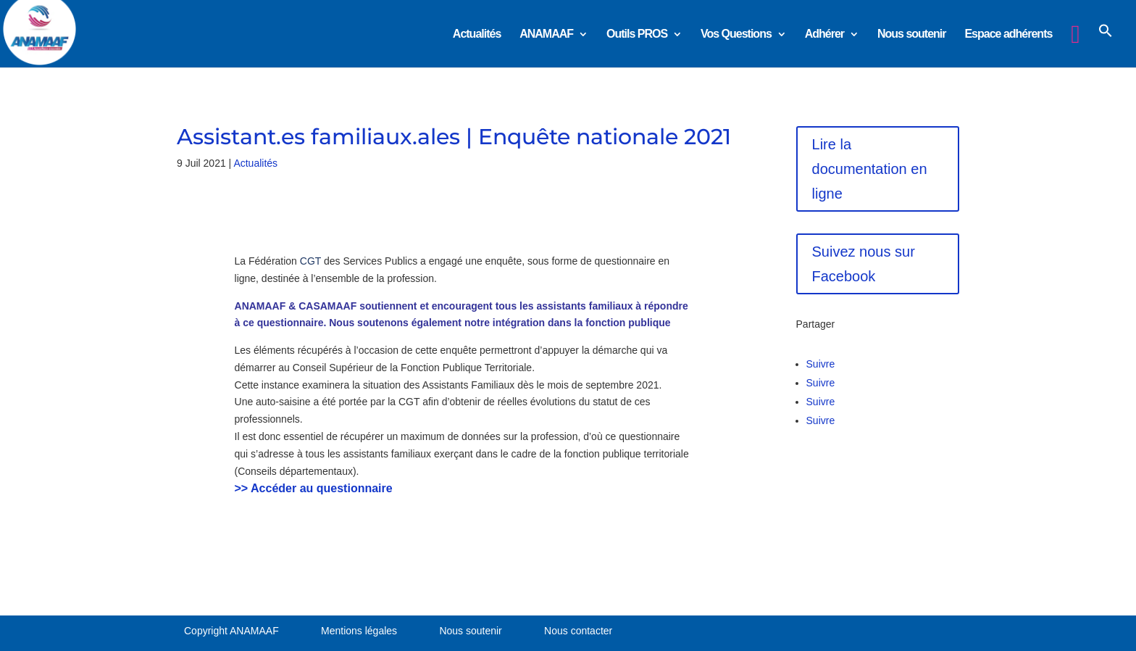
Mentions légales (359, 631)
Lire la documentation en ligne (869, 169)
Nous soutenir (911, 34)
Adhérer (824, 34)
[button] (1105, 43)
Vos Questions (736, 34)
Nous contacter (578, 631)
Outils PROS (636, 34)
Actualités (477, 34)
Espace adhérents (1008, 34)
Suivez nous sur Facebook (863, 264)
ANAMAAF (546, 34)
